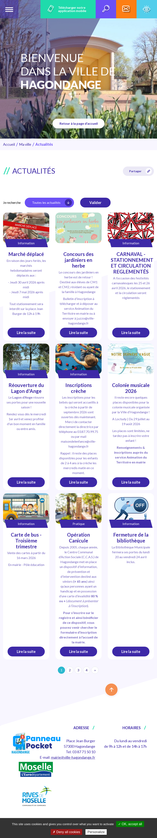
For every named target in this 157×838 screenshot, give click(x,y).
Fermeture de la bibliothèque (130, 538)
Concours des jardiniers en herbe (78, 260)
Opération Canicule (78, 538)
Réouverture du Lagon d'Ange (26, 388)
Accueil (9, 144)
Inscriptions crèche (78, 388)
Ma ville (25, 144)
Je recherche (12, 202)
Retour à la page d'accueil (78, 123)
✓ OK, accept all (130, 824)
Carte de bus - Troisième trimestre (26, 540)
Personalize (96, 832)
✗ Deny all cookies (66, 832)
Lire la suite (26, 332)
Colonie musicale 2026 (131, 388)
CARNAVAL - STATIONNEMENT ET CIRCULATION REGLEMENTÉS (132, 263)
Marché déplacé (26, 254)
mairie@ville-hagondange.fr (73, 757)
